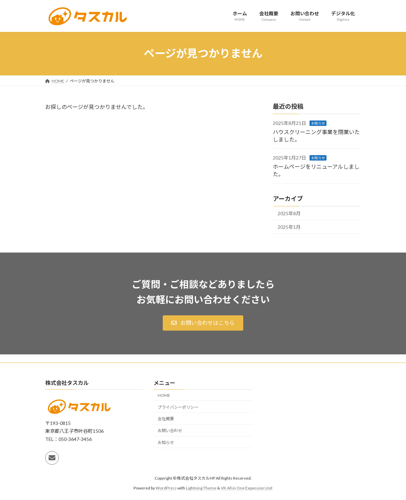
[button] (203, 323)
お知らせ (318, 123)
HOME (164, 395)
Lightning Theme (201, 487)
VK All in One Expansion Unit (246, 487)
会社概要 (166, 419)
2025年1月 (289, 227)
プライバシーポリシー (178, 407)
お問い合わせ (170, 430)
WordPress (166, 487)
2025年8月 (289, 213)
